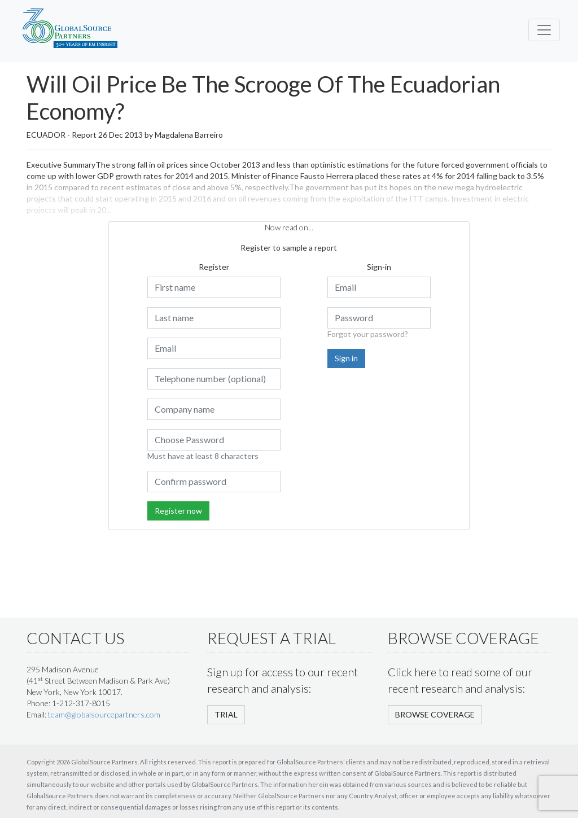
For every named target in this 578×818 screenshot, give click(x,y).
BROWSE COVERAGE (435, 714)
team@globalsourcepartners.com (104, 714)
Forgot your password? (367, 334)
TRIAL (226, 714)
